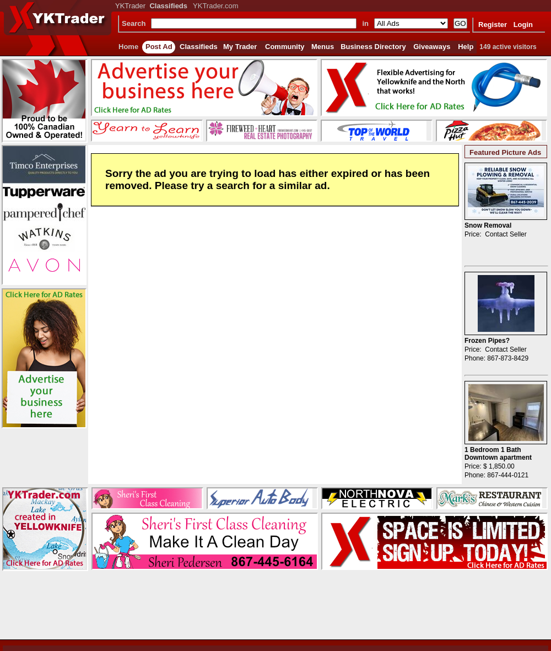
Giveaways (431, 46)
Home (128, 46)
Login (523, 24)
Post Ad (158, 46)
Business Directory (373, 46)
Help (465, 46)
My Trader (240, 46)
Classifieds (199, 46)
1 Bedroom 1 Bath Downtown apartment (498, 453)
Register (492, 24)
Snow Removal (487, 225)
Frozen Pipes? (487, 341)
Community (285, 46)
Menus (322, 46)
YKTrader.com (216, 6)
